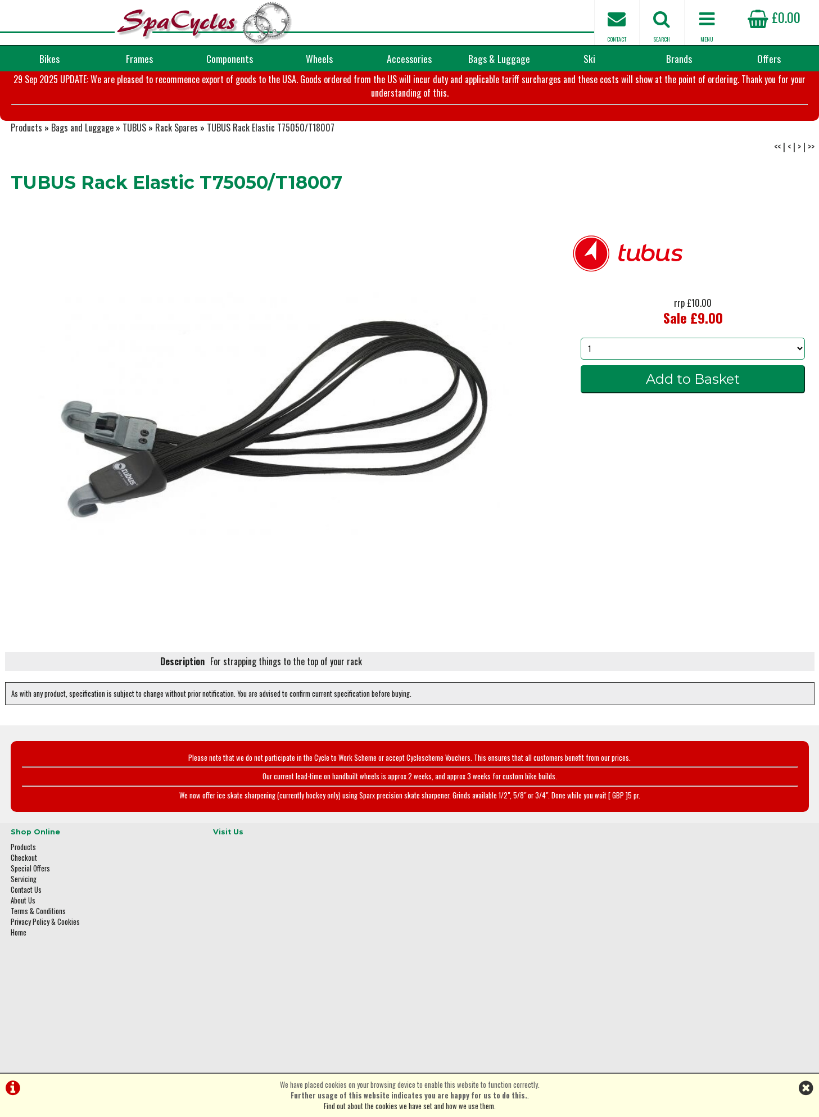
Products (26, 183)
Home (18, 982)
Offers (769, 58)
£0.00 (774, 17)
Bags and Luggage (82, 183)
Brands (679, 58)
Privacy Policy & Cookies (45, 971)
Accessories (409, 58)
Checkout (24, 907)
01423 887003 (646, 964)
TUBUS (134, 183)
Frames (139, 58)
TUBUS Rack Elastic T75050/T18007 (270, 183)
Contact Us (26, 939)
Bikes (49, 58)
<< (777, 202)
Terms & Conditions (38, 960)
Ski (589, 58)
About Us (23, 950)
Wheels (319, 58)
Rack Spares (176, 183)
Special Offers (30, 917)
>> (811, 202)
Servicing (24, 928)
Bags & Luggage (499, 58)
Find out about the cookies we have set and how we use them (409, 1106)
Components (229, 58)
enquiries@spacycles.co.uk (665, 999)
